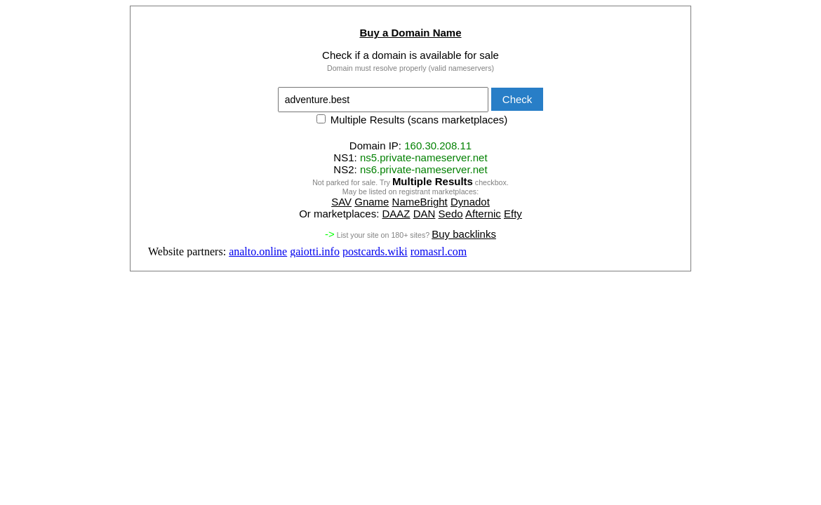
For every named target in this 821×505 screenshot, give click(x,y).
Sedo (451, 214)
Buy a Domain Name (410, 33)
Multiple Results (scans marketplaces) (412, 120)
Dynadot (470, 202)
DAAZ (396, 214)
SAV (341, 202)
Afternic (483, 214)
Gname (371, 202)
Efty (513, 214)
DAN (424, 214)
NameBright (420, 202)
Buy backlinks (464, 234)
